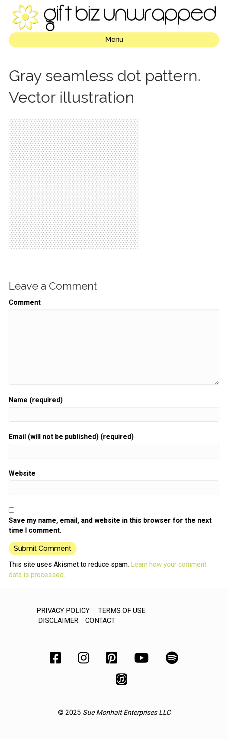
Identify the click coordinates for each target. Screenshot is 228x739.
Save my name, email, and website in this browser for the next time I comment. (110, 525)
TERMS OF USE (121, 610)
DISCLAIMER (58, 620)
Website (22, 473)
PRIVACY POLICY (63, 610)
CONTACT (100, 620)
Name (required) (36, 400)
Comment (25, 302)
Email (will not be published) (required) (71, 437)
